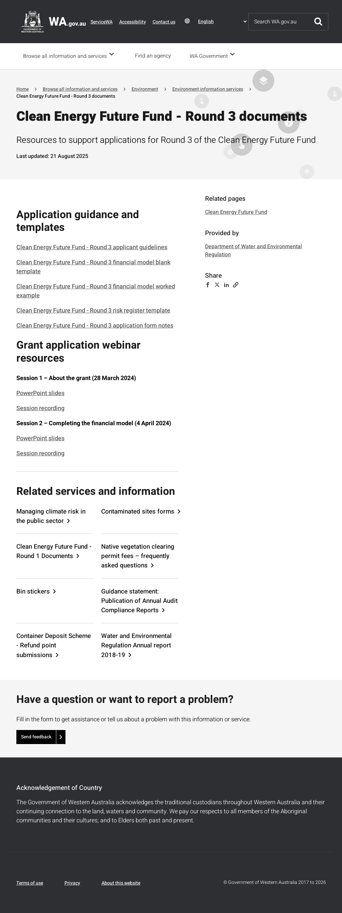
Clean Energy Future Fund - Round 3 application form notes (94, 325)
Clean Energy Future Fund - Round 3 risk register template (93, 309)
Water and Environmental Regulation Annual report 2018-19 (136, 645)
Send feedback (36, 736)
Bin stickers (33, 591)
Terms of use (29, 882)
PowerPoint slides (40, 392)
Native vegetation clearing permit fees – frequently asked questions (137, 555)
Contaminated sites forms (137, 511)
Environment (145, 88)
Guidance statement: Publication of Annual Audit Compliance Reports (139, 600)
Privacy (72, 882)
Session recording (40, 407)
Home (22, 88)
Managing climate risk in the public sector (51, 515)
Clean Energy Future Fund (236, 211)
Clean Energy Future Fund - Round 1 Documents (54, 550)
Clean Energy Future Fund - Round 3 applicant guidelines (91, 246)
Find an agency (155, 56)
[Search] (278, 21)
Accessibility (132, 21)
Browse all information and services (65, 56)
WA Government (211, 56)
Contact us (164, 21)
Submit (318, 21)
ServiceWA (102, 21)
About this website (121, 882)
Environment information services (207, 88)
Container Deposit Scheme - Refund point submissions (53, 645)
